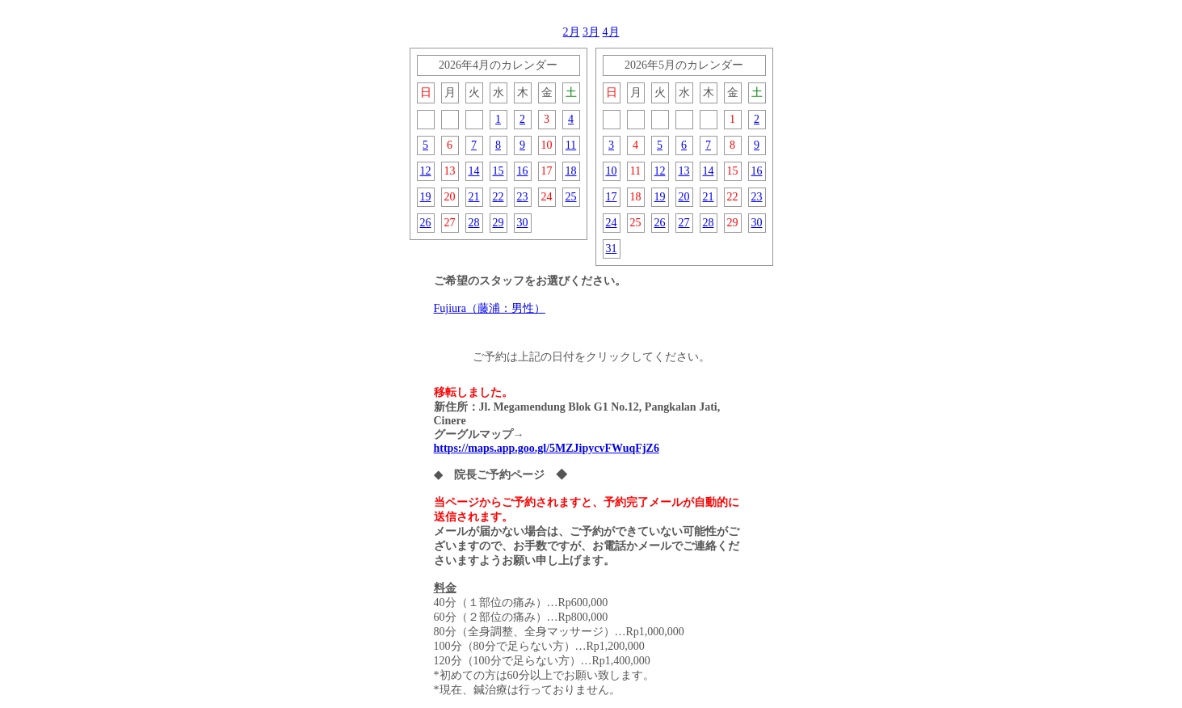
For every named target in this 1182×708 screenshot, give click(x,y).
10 (611, 171)
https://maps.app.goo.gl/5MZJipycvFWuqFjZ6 (546, 448)
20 (684, 197)
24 (611, 223)
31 (611, 248)
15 (498, 171)
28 (474, 223)
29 (498, 223)
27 (684, 223)
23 (522, 197)
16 (522, 171)
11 (571, 145)
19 (425, 197)
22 (498, 197)
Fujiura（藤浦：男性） (489, 308)
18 (571, 171)
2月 (571, 32)
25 (571, 197)
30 (522, 223)
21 (474, 197)
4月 (611, 32)
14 (474, 171)
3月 (591, 32)
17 (611, 197)
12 (425, 171)
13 (684, 171)
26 (425, 223)
